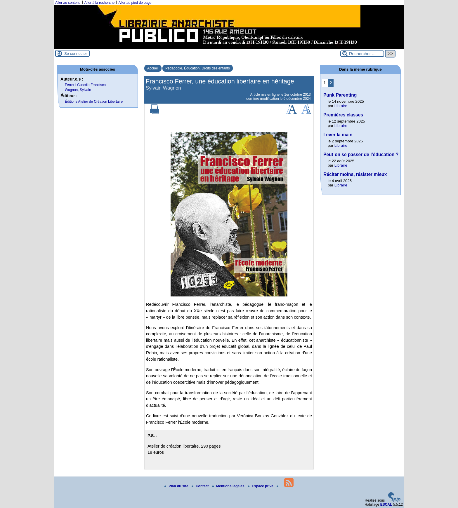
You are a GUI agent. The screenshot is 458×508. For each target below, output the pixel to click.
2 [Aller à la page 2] (330, 83)
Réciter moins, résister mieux (355, 174)
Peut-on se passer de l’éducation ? (360, 154)
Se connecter (75, 53)
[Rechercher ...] (362, 53)
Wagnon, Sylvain (78, 90)
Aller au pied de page (134, 3)
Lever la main (338, 134)
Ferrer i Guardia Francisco (85, 85)
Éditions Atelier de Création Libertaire (94, 101)
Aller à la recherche (99, 3)
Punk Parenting (340, 94)
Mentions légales (228, 486)
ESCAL (386, 504)
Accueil (153, 68)
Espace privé (261, 486)
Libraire (340, 106)
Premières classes (343, 114)
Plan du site (176, 486)
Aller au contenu (68, 3)
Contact (201, 486)
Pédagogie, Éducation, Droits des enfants (197, 68)
